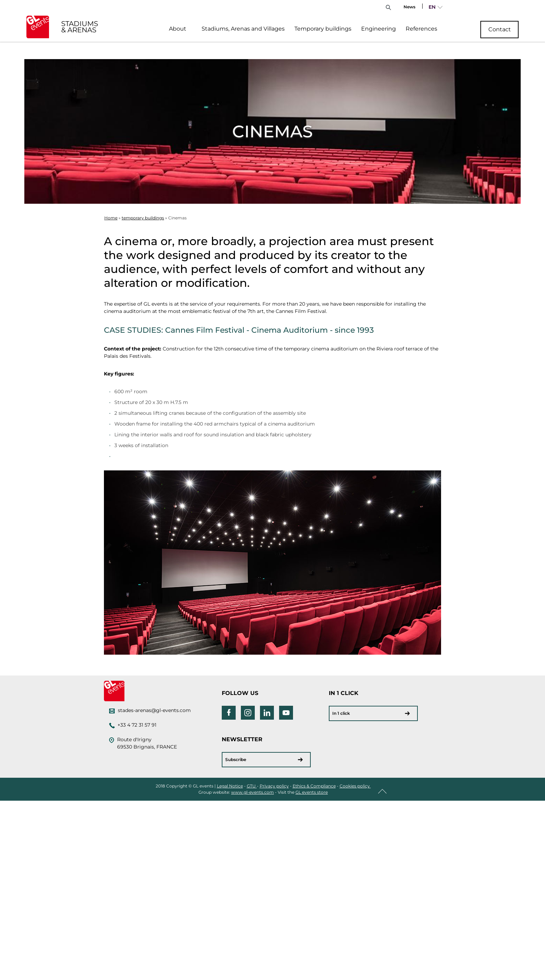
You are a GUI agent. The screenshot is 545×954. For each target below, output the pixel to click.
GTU (252, 786)
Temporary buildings (322, 28)
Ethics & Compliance (314, 786)
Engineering (378, 28)
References (421, 28)
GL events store (311, 792)
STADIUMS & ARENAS (79, 27)
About (177, 28)
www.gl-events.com (252, 792)
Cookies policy (355, 786)
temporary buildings (143, 217)
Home (110, 217)
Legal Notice (230, 786)
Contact (499, 29)
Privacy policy (274, 786)
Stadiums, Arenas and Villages (243, 28)
